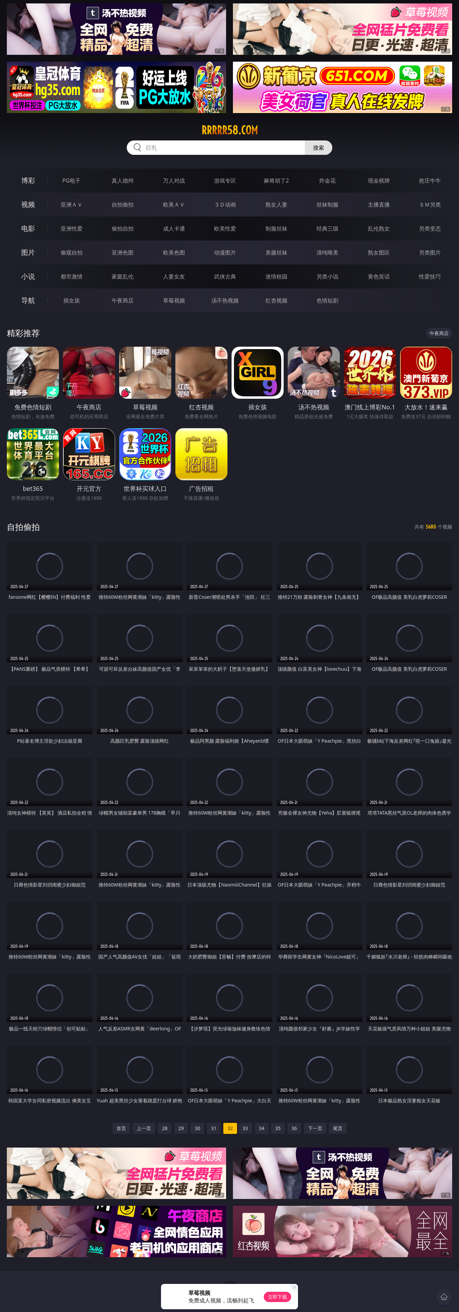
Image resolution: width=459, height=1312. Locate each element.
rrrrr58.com (229, 130)
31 (213, 1128)
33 (245, 1128)
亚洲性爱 (72, 228)
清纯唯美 (327, 252)
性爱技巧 (430, 276)
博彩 (28, 180)
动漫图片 (225, 252)
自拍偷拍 (123, 204)
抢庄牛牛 (430, 180)
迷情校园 (276, 276)
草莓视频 (174, 300)
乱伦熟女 (379, 228)
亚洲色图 (123, 252)
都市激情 (72, 276)
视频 (28, 204)
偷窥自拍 (72, 252)
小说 (28, 276)
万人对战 (174, 180)
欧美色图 (174, 252)
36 (294, 1128)
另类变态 (430, 228)
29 (181, 1128)
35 (278, 1128)
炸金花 (327, 180)
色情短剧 (327, 300)
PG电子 (71, 180)
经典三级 (327, 228)
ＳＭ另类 (430, 204)
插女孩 (71, 300)
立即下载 (277, 1297)
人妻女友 (174, 276)
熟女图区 (379, 252)
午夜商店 (123, 300)
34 (261, 1128)
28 (165, 1128)
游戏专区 (225, 180)
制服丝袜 (276, 228)
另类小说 (327, 276)
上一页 (144, 1128)
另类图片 (430, 252)
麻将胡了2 (276, 180)
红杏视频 (276, 300)
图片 (28, 252)
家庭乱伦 (123, 276)
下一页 (315, 1128)
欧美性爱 (225, 228)
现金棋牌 (379, 180)
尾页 (338, 1128)
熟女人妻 (276, 204)
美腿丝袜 (276, 252)
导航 (28, 300)
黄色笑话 (379, 276)
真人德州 (123, 180)
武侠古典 (225, 276)
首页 (121, 1128)
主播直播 (379, 204)
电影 (28, 228)
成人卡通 (174, 228)
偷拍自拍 (123, 228)
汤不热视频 (225, 300)
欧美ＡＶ (174, 204)
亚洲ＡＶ (72, 204)
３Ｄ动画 (225, 204)
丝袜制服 (327, 204)
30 (197, 1128)
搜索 (318, 147)
